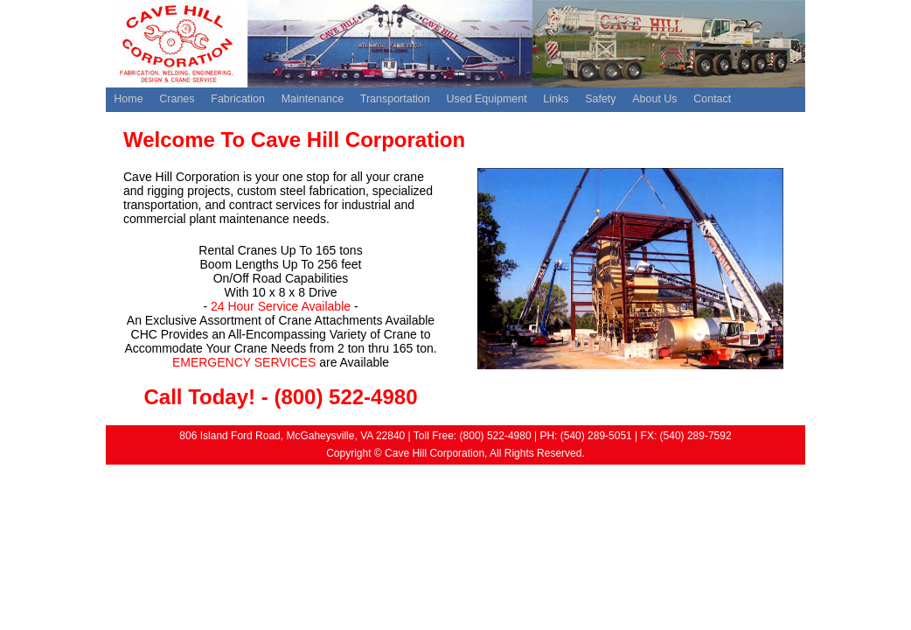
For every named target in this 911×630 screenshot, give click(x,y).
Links (555, 99)
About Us (654, 99)
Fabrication (238, 99)
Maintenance (313, 99)
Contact (712, 99)
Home (128, 99)
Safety (600, 99)
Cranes (176, 99)
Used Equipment (486, 99)
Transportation (395, 99)
